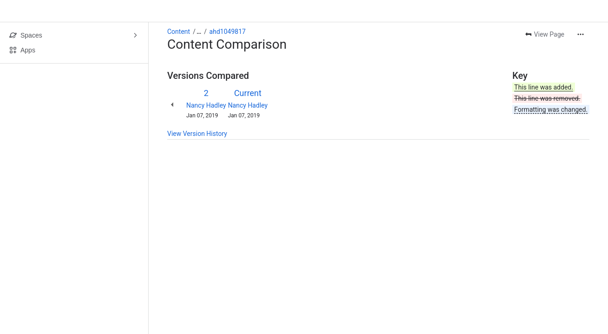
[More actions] (580, 34)
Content (178, 31)
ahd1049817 (227, 31)
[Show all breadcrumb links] (198, 31)
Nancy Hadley (206, 105)
